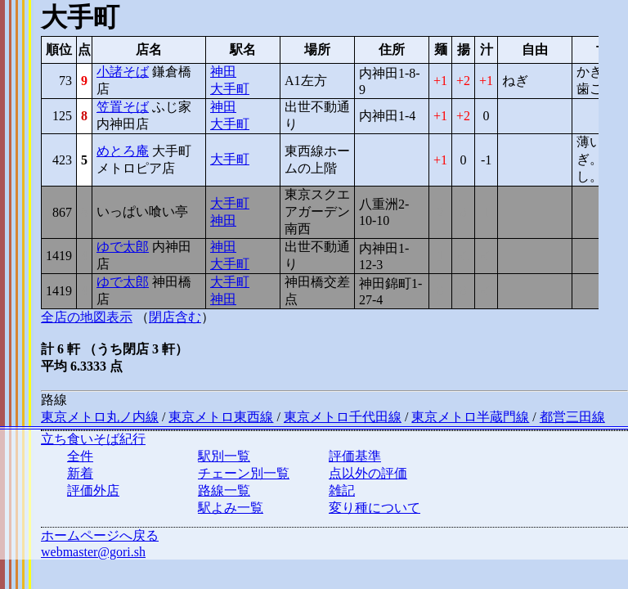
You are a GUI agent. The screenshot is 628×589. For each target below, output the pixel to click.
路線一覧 (224, 490)
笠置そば (122, 107)
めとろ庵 (122, 151)
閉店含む (175, 317)
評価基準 (355, 456)
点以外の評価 (368, 473)
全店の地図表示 (86, 317)
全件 (80, 456)
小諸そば (122, 72)
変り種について (374, 508)
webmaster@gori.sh (93, 552)
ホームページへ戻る (100, 535)
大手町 (229, 89)
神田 (223, 72)
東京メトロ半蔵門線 (470, 417)
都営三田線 (572, 417)
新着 (80, 473)
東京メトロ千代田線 (342, 417)
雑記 (342, 490)
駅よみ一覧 (230, 508)
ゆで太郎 (122, 247)
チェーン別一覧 (243, 473)
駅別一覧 (224, 456)
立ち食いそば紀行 (93, 439)
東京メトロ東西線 (220, 417)
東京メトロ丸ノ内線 (100, 417)
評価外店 (93, 490)
